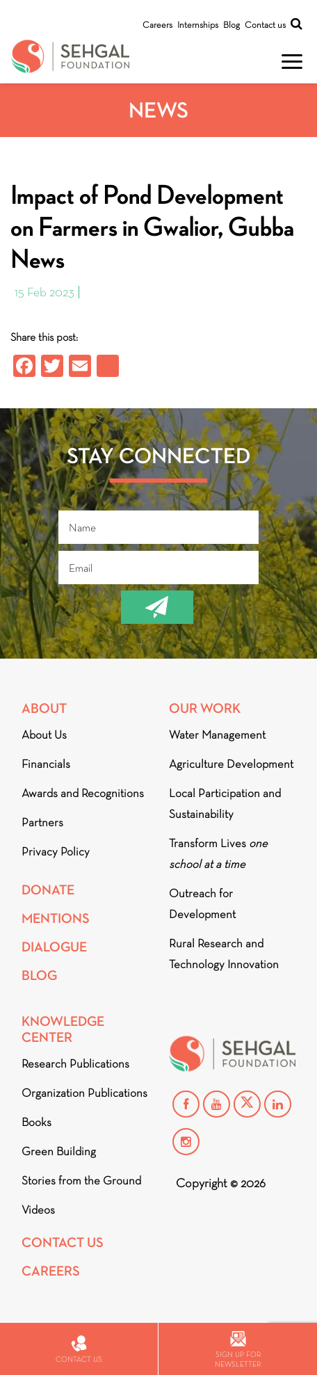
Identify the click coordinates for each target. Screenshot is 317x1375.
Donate (48, 890)
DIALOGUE (54, 947)
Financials (46, 764)
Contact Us (63, 1243)
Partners (42, 822)
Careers (157, 25)
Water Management (217, 734)
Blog (231, 25)
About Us (44, 734)
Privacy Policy (56, 851)
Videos (38, 1210)
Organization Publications (84, 1093)
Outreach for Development (202, 904)
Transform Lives (218, 853)
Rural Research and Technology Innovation (224, 954)
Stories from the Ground (81, 1180)
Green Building (59, 1151)
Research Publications (75, 1063)
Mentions (56, 918)
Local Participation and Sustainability (225, 803)
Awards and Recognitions (83, 793)
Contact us (265, 25)
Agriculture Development (231, 764)
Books (36, 1122)
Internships (197, 25)
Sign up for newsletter (238, 1349)
